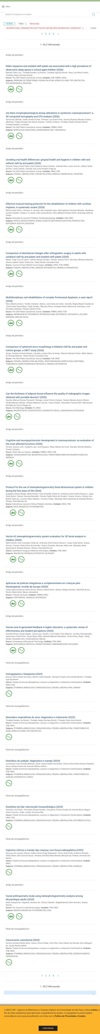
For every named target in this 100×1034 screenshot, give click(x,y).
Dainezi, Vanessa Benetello (28, 496)
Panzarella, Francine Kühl (71, 403)
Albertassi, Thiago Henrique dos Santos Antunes (25, 122)
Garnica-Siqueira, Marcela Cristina (77, 119)
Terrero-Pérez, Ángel (75, 636)
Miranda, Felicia (46, 306)
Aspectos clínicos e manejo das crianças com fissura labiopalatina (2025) (44, 850)
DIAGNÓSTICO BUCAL (51, 411)
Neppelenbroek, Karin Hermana (68, 902)
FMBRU (58, 78)
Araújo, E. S (24, 213)
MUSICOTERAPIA (28, 221)
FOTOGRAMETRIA (36, 507)
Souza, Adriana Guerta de (16, 766)
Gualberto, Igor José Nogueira (37, 447)
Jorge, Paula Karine (75, 543)
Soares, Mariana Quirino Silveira (76, 400)
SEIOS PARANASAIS (53, 361)
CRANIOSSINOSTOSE (45, 130)
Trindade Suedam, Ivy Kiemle (17, 720)
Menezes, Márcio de (64, 545)
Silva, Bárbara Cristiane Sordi (64, 213)
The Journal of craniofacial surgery (26, 908)
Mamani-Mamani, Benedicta (54, 636)
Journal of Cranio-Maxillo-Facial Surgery (28, 265)
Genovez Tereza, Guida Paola (17, 166)
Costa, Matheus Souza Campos (42, 166)
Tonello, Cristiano (53, 122)
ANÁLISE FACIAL (22, 317)
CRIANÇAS (28, 553)
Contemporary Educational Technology (27, 641)
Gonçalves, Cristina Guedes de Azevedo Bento (65, 810)
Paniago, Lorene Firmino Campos (48, 400)
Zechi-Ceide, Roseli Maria (17, 306)
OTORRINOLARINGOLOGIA (24, 688)
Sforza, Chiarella (48, 545)
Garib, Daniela (18, 169)
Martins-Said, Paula (13, 210)
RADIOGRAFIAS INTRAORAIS (72, 411)
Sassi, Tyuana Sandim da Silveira (49, 764)
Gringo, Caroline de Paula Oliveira (19, 353)
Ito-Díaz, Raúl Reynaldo (82, 634)
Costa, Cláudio (54, 403)
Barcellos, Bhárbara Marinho (81, 260)
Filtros (9, 24)
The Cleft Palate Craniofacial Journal (27, 78)
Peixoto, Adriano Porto (60, 260)
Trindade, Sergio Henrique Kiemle (19, 75)
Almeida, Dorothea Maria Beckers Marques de (53, 856)
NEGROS (17, 910)
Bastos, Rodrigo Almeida (65, 590)
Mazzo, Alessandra (30, 592)
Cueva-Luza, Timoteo (40, 634)
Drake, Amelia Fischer (31, 119)
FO (34, 408)
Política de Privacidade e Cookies (70, 1016)
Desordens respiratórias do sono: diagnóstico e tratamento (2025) (40, 717)
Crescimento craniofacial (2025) (23, 940)
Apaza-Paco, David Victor (16, 636)
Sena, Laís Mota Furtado (78, 73)
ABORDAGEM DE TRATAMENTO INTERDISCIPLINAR (34, 314)
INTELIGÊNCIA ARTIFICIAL (24, 644)
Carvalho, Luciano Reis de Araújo (47, 353)
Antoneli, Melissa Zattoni (37, 766)
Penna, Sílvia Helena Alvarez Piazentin (78, 764)
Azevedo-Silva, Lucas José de (68, 166)
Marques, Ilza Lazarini (14, 853)
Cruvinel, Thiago (47, 499)
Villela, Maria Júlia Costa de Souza (19, 856)
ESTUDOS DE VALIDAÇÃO (44, 553)
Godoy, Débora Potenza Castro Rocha (21, 590)
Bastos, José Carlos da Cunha (52, 304)
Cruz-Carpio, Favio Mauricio (61, 634)
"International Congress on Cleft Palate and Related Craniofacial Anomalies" (45, 28)
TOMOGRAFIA (60, 130)
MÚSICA (17, 221)
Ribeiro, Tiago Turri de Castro (17, 260)
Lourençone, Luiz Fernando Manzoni (20, 764)
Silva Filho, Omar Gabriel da (61, 943)
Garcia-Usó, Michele (14, 119)
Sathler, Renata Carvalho (40, 260)
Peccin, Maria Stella (14, 592)
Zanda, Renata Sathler (18, 946)
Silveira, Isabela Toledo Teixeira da (19, 262)
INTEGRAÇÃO (40, 598)
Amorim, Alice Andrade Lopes (45, 210)
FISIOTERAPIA (19, 598)
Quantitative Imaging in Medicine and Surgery (30, 551)
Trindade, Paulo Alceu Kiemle (69, 720)
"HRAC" (22, 24)
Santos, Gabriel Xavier (46, 590)
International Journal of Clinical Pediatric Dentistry (32, 504)
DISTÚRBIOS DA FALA (82, 820)
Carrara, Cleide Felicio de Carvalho (53, 496)
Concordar (48, 1028)
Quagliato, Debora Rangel (16, 494)
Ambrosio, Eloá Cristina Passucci (74, 494)
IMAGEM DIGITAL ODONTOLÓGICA (28, 411)
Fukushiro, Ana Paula (14, 810)
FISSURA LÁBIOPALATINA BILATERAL (29, 361)
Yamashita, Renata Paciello (35, 810)
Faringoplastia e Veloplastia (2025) (24, 674)
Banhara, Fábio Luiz (13, 73)
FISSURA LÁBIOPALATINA (24, 174)
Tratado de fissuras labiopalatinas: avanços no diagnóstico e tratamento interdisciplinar (47, 682)
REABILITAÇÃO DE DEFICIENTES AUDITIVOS (53, 221)
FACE (16, 507)
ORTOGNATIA (73, 314)
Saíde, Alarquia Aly (13, 902)
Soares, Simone (75, 496)
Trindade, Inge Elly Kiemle (57, 73)
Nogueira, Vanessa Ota (31, 902)
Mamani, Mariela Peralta (70, 353)
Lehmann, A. (27, 210)
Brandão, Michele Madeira (80, 447)
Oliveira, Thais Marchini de (16, 501)
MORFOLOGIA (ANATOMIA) (25, 130)
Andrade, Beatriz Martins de (65, 306)
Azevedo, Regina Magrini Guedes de (79, 304)
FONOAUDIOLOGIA (43, 688)
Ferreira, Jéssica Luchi (15, 447)
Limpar (93, 28)
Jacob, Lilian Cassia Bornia (41, 213)
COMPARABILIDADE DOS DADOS (65, 644)
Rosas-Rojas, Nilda (34, 636)
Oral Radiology (18, 408)
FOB (52, 78)
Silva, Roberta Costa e (14, 304)
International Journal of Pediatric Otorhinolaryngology (33, 218)
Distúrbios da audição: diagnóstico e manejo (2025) (33, 760)
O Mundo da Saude (19, 595)
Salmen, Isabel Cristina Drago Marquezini (40, 853)
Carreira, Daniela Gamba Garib (18, 943)
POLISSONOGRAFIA (14, 83)
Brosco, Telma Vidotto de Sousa (18, 677)
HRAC (64, 78)
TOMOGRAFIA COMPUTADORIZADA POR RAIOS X (26, 364)
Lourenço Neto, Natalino (29, 499)
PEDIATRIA (27, 83)
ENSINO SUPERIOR (43, 644)
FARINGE (77, 688)
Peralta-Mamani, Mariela (15, 403)
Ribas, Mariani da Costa (59, 447)
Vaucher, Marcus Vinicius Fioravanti (20, 400)
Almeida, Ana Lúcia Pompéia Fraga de (41, 169)
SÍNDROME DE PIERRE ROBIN (25, 80)
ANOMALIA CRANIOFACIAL (67, 268)
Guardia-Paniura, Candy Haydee (18, 634)
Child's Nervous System (21, 452)
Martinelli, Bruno (83, 590)
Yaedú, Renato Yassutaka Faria (46, 262)
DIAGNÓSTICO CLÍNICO (23, 777)
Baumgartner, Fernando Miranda (71, 210)
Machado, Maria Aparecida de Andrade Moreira (73, 499)
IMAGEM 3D (23, 507)
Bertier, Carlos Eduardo (42, 677)
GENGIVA (55, 174)
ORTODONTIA (61, 314)
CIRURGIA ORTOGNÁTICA (45, 268)
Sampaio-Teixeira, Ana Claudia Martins (67, 677)
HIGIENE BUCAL (66, 174)
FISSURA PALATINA (46, 80)
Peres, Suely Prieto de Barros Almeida (73, 853)
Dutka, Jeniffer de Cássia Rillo (32, 812)
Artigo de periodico (14, 55)
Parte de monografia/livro (17, 663)
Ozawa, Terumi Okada (40, 943)
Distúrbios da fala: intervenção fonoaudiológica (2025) (34, 806)
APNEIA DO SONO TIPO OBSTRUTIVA (70, 80)
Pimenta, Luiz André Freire (51, 119)
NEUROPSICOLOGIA (40, 455)
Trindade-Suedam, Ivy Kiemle (34, 73)
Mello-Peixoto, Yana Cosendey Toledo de (43, 494)
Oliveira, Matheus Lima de (37, 403)
